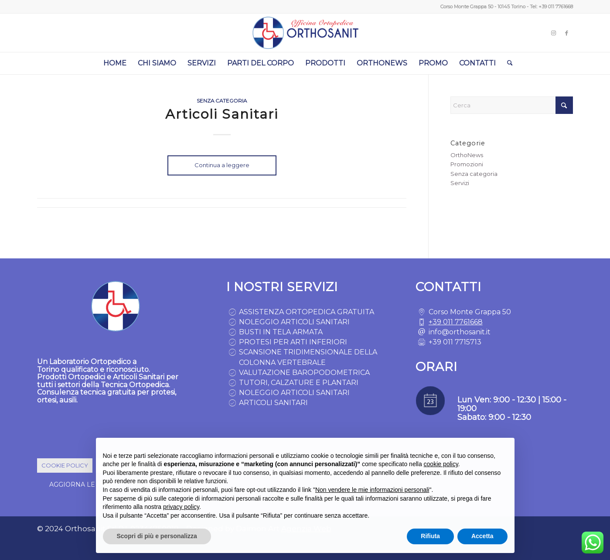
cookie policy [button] (441, 463)
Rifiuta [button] (430, 536)
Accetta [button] (482, 536)
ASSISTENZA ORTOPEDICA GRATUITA (306, 312)
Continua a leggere (221, 164)
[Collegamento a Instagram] (553, 32)
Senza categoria (222, 101)
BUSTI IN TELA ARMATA (281, 332)
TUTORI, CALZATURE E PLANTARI (298, 382)
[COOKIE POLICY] (64, 465)
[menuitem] (115, 63)
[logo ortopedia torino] (304, 33)
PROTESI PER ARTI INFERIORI (293, 342)
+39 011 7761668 (555, 6)
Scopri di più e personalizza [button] (157, 536)
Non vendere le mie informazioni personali (372, 489)
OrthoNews (466, 154)
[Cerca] (507, 63)
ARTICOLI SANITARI (273, 403)
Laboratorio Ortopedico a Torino (86, 365)
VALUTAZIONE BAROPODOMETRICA (304, 372)
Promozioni (466, 164)
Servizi (459, 182)
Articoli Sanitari (221, 114)
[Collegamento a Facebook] (566, 32)
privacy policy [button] (181, 506)
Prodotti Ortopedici (71, 377)
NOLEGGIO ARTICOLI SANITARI (294, 322)
